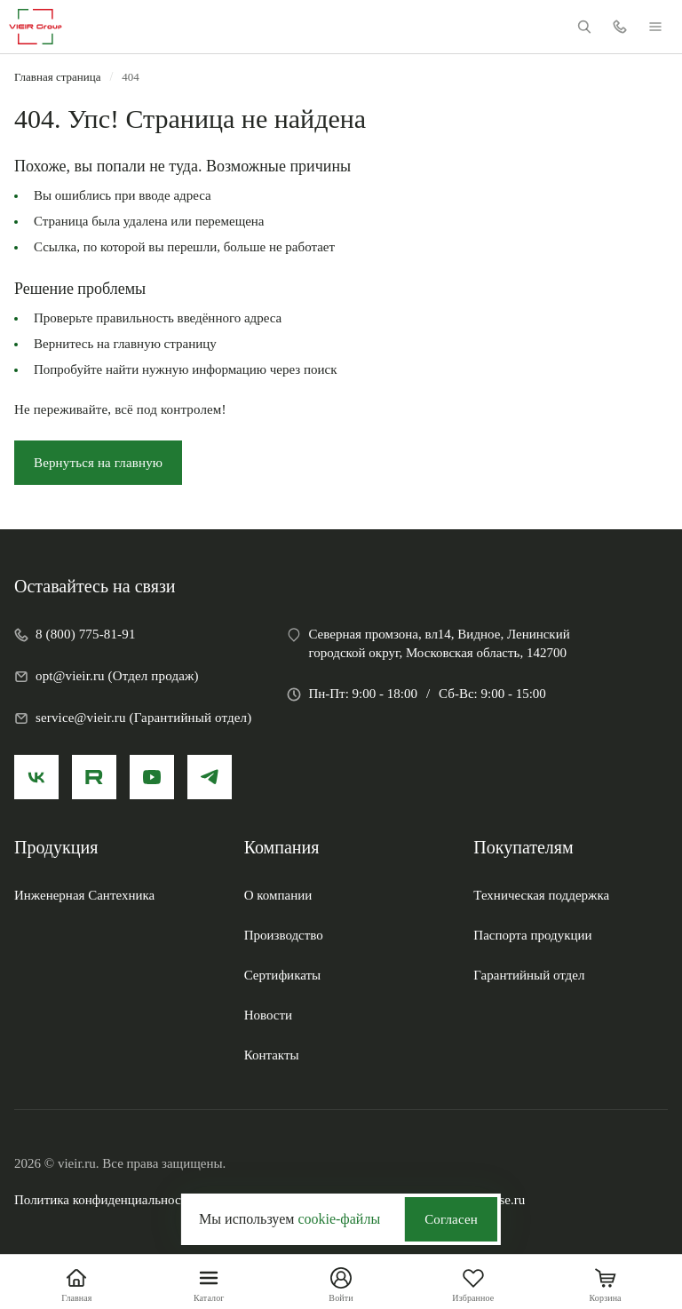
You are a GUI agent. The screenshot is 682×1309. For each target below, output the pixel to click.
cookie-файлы (338, 1218)
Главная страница (57, 76)
